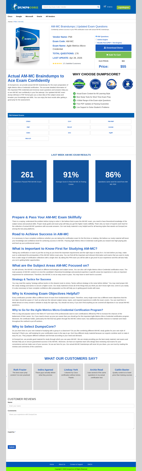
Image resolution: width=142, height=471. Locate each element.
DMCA (90, 464)
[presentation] (135, 376)
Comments (12, 411)
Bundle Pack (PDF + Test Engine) (109, 43)
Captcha (11, 432)
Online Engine (102, 40)
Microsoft (29, 16)
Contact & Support (76, 464)
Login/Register (123, 7)
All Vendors (50, 16)
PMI (15, 22)
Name (10, 402)
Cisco (10, 16)
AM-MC (21, 22)
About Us (62, 464)
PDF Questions (102, 36)
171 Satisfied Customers (72, 63)
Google (19, 16)
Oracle (39, 16)
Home (10, 22)
